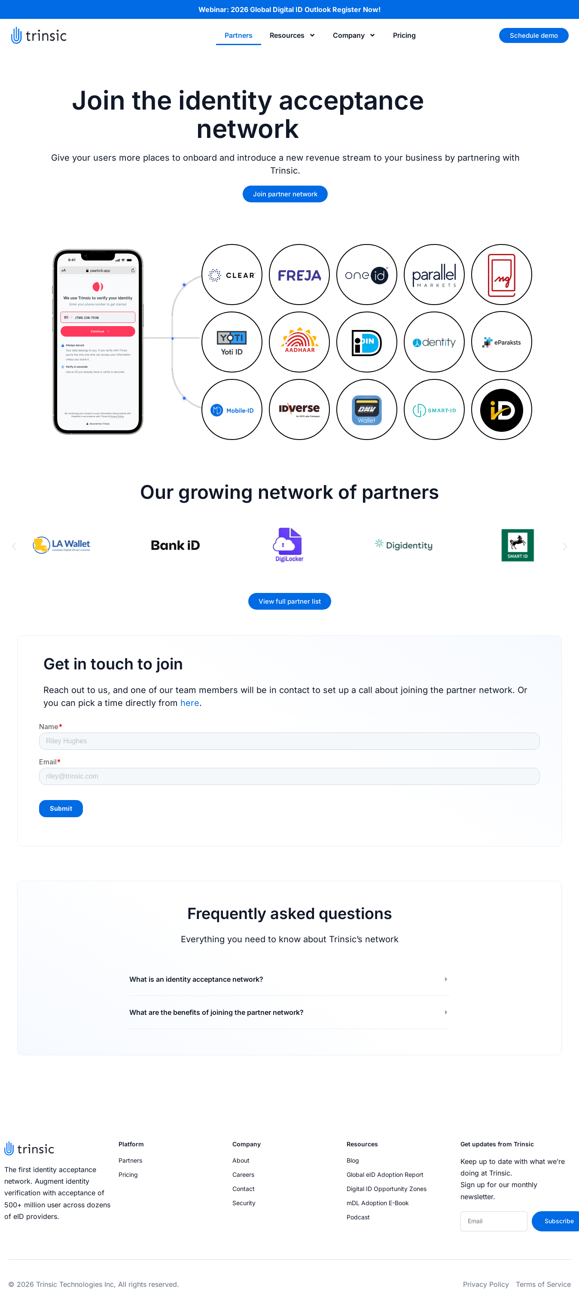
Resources (293, 35)
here (189, 703)
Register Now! (356, 9)
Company (354, 35)
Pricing (404, 35)
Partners (239, 35)
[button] (14, 546)
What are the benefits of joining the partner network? (216, 1012)
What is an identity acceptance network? (196, 979)
